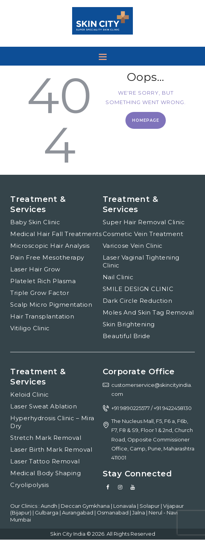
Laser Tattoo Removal (45, 461)
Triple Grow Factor (39, 293)
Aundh (49, 506)
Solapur (150, 506)
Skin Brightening (129, 324)
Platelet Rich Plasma (43, 281)
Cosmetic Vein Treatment (143, 234)
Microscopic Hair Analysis (50, 245)
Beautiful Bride (127, 336)
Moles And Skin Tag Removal (148, 312)
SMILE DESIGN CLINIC (138, 289)
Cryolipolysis (29, 485)
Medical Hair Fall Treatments (56, 234)
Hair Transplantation (42, 316)
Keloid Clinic (29, 394)
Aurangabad (78, 512)
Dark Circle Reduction (137, 300)
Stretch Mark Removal (45, 437)
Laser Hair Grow (35, 269)
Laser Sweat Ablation (43, 406)
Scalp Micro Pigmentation (51, 304)
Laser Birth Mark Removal (51, 449)
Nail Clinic (118, 277)
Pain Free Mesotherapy (47, 257)
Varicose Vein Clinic (133, 245)
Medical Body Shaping (45, 473)
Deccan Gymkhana (86, 506)
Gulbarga (47, 512)
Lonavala (125, 506)
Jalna (139, 512)
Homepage (145, 120)
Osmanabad (113, 512)
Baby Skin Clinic (35, 222)
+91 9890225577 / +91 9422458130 (151, 408)
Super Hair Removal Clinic (144, 222)
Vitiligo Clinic (30, 328)
